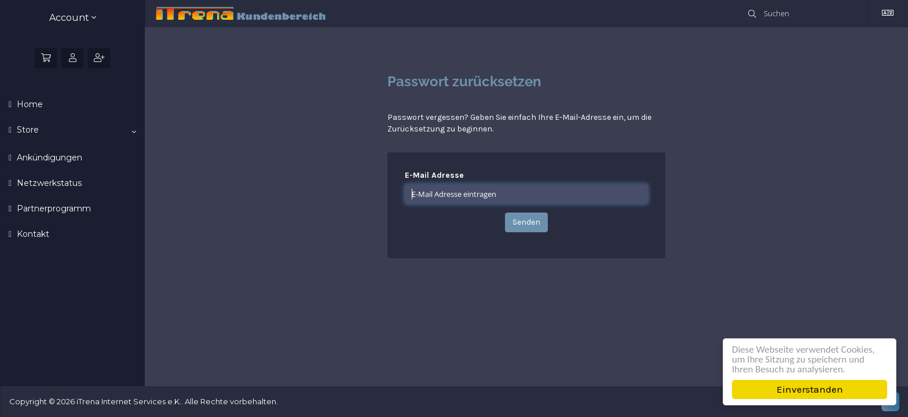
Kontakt (31, 234)
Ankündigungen (48, 157)
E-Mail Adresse (434, 175)
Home (28, 104)
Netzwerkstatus (48, 183)
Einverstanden (810, 389)
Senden (526, 222)
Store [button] (75, 130)
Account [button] (72, 17)
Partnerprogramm (52, 208)
